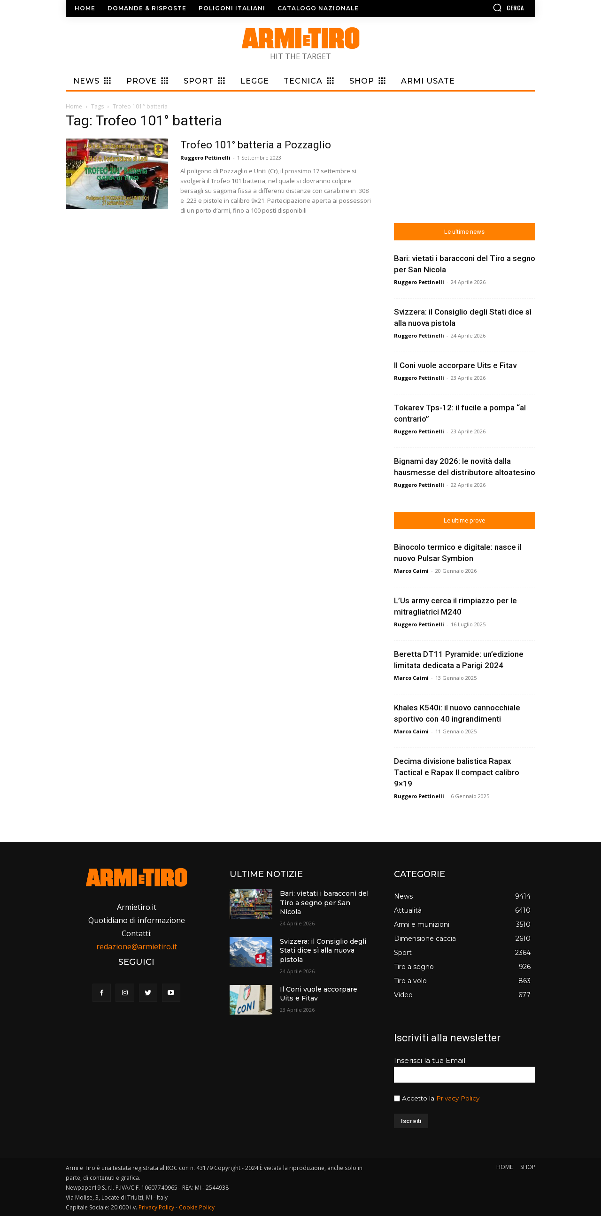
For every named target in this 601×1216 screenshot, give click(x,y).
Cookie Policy (197, 1207)
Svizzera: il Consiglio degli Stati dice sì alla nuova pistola (323, 950)
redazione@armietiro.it (136, 946)
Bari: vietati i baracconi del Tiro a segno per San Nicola (324, 902)
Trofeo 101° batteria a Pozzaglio (255, 145)
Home (74, 106)
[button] (481, 7)
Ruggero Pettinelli (205, 157)
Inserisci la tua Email (429, 1060)
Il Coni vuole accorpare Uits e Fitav (455, 365)
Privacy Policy (457, 1098)
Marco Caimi (411, 570)
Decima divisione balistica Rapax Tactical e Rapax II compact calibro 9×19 (456, 772)
